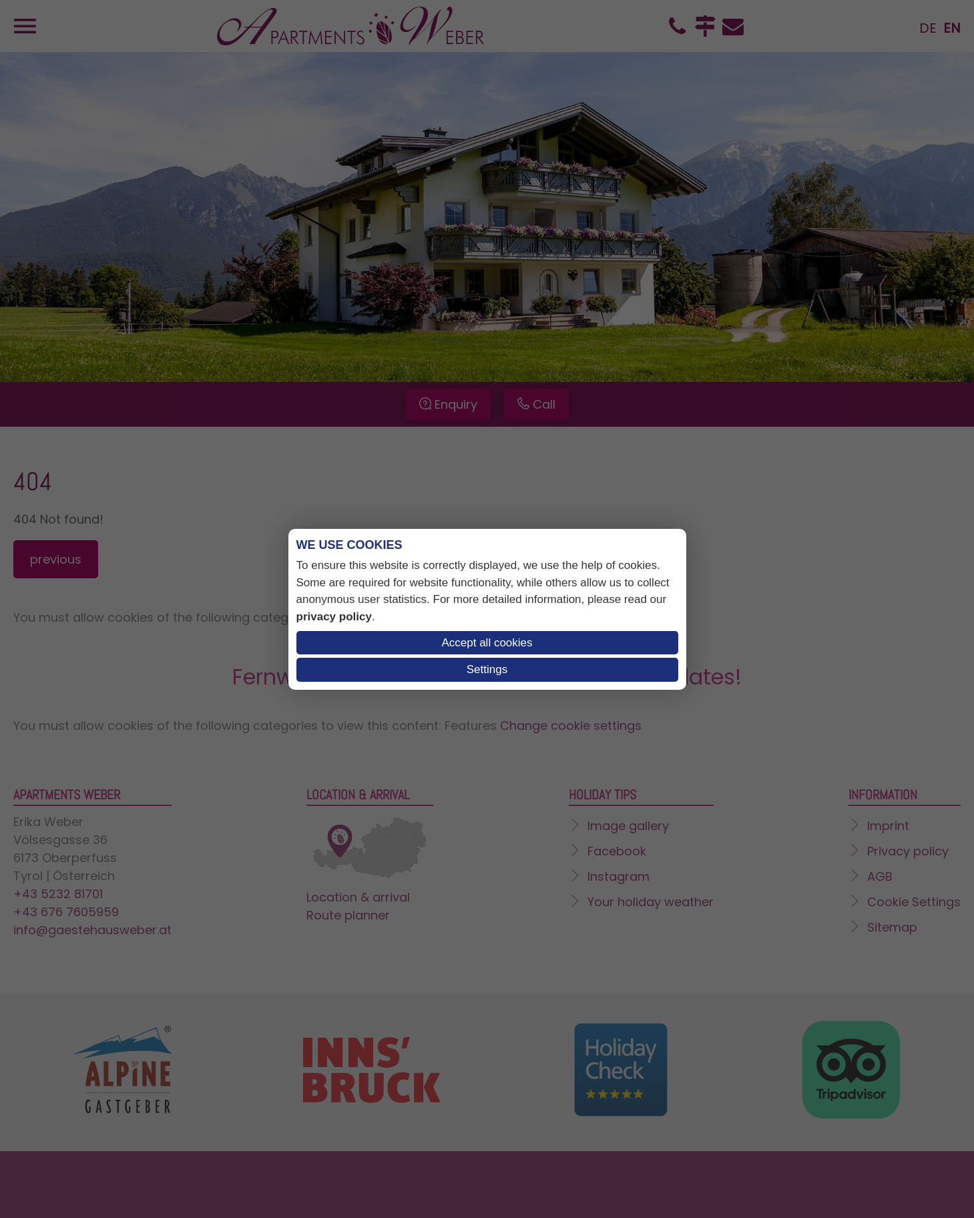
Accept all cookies (486, 642)
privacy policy (334, 616)
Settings (487, 669)
